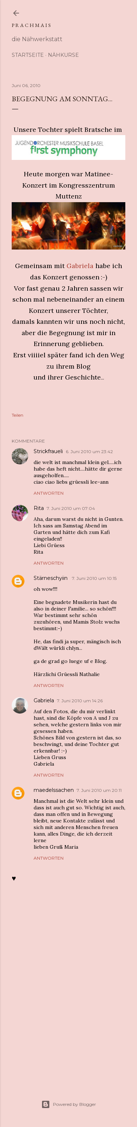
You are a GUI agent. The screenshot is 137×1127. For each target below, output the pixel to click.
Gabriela (80, 266)
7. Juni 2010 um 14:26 (80, 700)
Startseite (28, 55)
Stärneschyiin (51, 578)
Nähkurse (63, 55)
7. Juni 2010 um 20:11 (99, 790)
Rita (39, 508)
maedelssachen (54, 790)
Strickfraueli (48, 451)
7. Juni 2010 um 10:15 (94, 578)
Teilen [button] (17, 415)
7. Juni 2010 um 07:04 (71, 508)
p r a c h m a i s (31, 25)
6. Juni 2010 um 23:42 (89, 451)
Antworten (49, 493)
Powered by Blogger (68, 1104)
